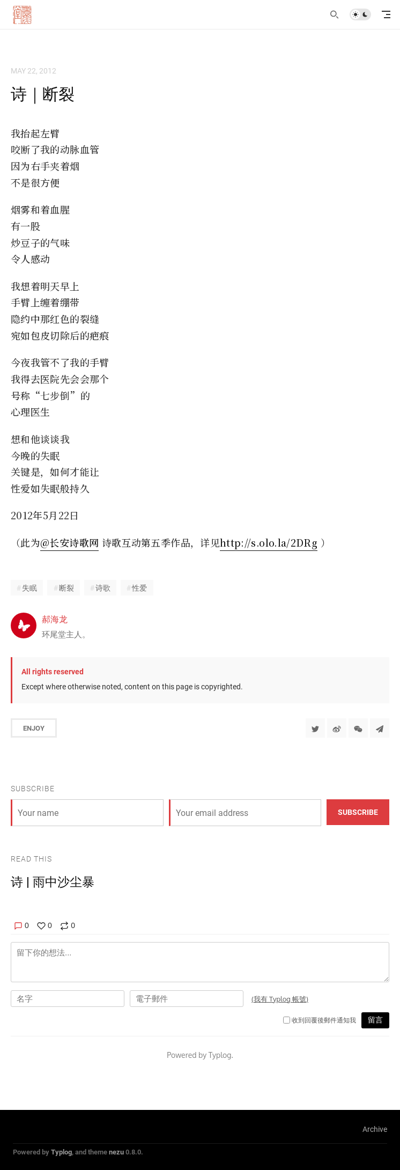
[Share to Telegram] (379, 728)
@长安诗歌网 (69, 542)
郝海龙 (55, 618)
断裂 (66, 588)
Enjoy (34, 728)
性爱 (139, 588)
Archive (374, 1129)
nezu (116, 1152)
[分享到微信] (358, 728)
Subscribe (358, 812)
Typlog (61, 1152)
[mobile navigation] (386, 14)
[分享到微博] (336, 728)
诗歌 (102, 588)
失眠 (29, 588)
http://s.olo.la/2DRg (268, 542)
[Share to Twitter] (315, 728)
